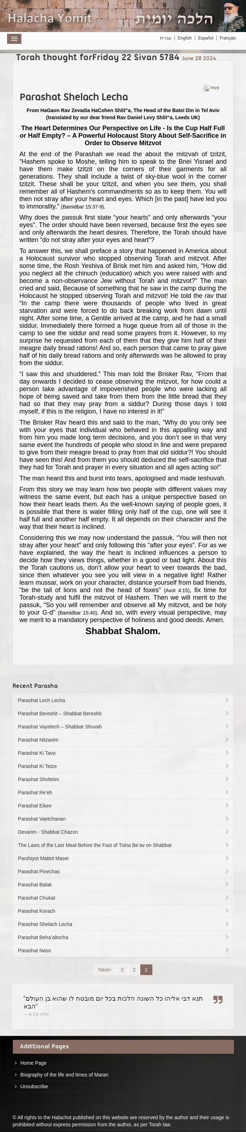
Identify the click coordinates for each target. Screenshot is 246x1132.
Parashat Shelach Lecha (124, 924)
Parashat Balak (124, 885)
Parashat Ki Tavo (124, 753)
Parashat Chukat (124, 898)
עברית (166, 38)
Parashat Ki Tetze (124, 766)
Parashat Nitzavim (124, 740)
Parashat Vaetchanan (124, 819)
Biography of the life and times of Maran (64, 1075)
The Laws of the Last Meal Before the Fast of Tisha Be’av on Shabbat (124, 845)
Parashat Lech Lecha (124, 700)
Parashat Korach (124, 911)
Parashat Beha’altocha (124, 937)
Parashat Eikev (124, 806)
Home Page (33, 1063)
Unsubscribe (34, 1086)
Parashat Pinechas (124, 871)
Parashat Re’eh (124, 792)
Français (228, 38)
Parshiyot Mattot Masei (124, 858)
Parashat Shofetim (124, 779)
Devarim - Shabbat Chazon (124, 832)
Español (205, 38)
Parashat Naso (124, 950)
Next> (104, 970)
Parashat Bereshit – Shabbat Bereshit (124, 713)
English (185, 38)
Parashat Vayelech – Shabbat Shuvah (124, 727)
